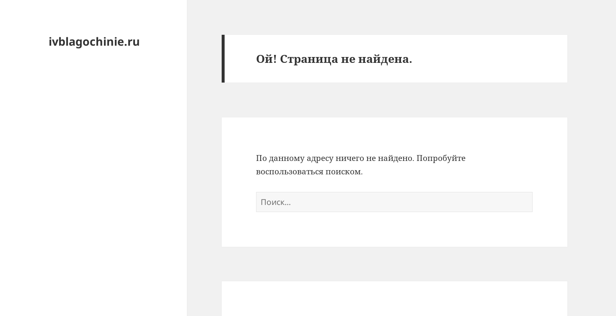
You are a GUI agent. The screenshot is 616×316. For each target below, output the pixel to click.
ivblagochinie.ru (94, 41)
